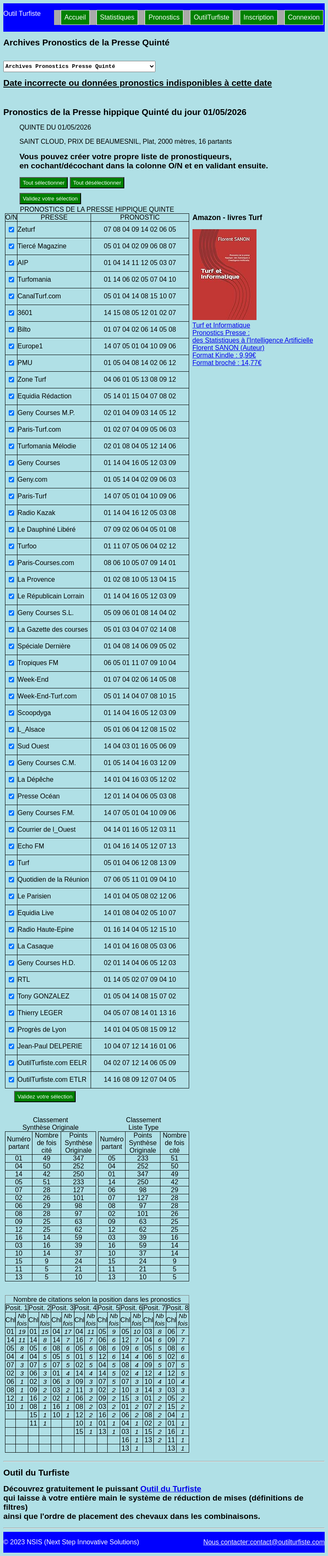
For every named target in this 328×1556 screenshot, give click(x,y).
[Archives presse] (79, 66)
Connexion (304, 17)
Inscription (259, 17)
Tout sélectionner (44, 183)
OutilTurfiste (211, 17)
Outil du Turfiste (170, 1488)
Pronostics (164, 17)
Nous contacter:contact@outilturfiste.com (264, 1542)
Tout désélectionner (97, 183)
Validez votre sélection (50, 198)
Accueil (75, 17)
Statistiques (117, 17)
